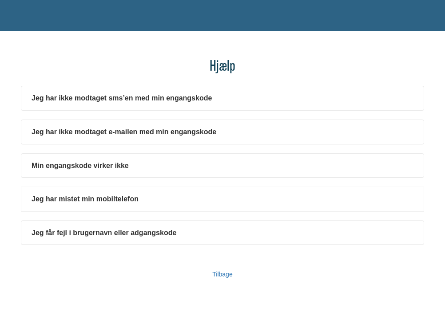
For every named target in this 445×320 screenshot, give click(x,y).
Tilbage (222, 274)
